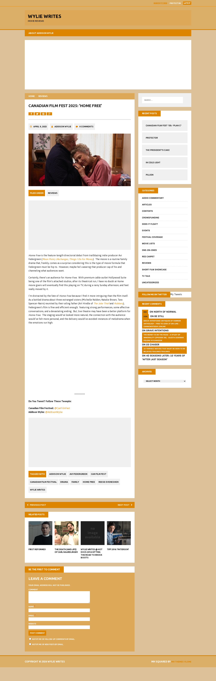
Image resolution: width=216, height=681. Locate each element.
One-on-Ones (149, 252)
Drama (65, 492)
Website (32, 638)
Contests (147, 213)
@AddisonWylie (54, 422)
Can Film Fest (100, 484)
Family (77, 492)
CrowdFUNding (150, 219)
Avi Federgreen (79, 484)
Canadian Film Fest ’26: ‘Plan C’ (164, 127)
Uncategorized (150, 284)
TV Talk (146, 278)
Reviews (52, 203)
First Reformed (37, 561)
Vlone (187, 675)
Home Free (91, 492)
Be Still (159, 319)
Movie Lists (148, 245)
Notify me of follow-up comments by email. (53, 653)
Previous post (38, 515)
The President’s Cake (158, 151)
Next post (123, 515)
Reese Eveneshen (112, 492)
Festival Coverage (152, 239)
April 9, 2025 (40, 137)
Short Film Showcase (154, 271)
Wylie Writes (37, 500)
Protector (175, 3)
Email (31, 629)
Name (31, 620)
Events (146, 232)
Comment (33, 601)
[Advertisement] (108, 66)
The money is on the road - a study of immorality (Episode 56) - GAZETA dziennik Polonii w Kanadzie (164, 340)
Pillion (150, 176)
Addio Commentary (153, 200)
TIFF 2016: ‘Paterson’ (118, 561)
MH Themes (175, 675)
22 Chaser (152, 347)
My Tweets (180, 296)
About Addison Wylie (41, 34)
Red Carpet (148, 258)
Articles (147, 206)
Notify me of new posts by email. (48, 658)
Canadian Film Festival (43, 492)
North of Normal (165, 314)
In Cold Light (153, 163)
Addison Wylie (62, 137)
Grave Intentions (157, 333)
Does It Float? (150, 226)
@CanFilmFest (62, 418)
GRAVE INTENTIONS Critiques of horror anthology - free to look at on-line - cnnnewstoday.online (162, 326)
